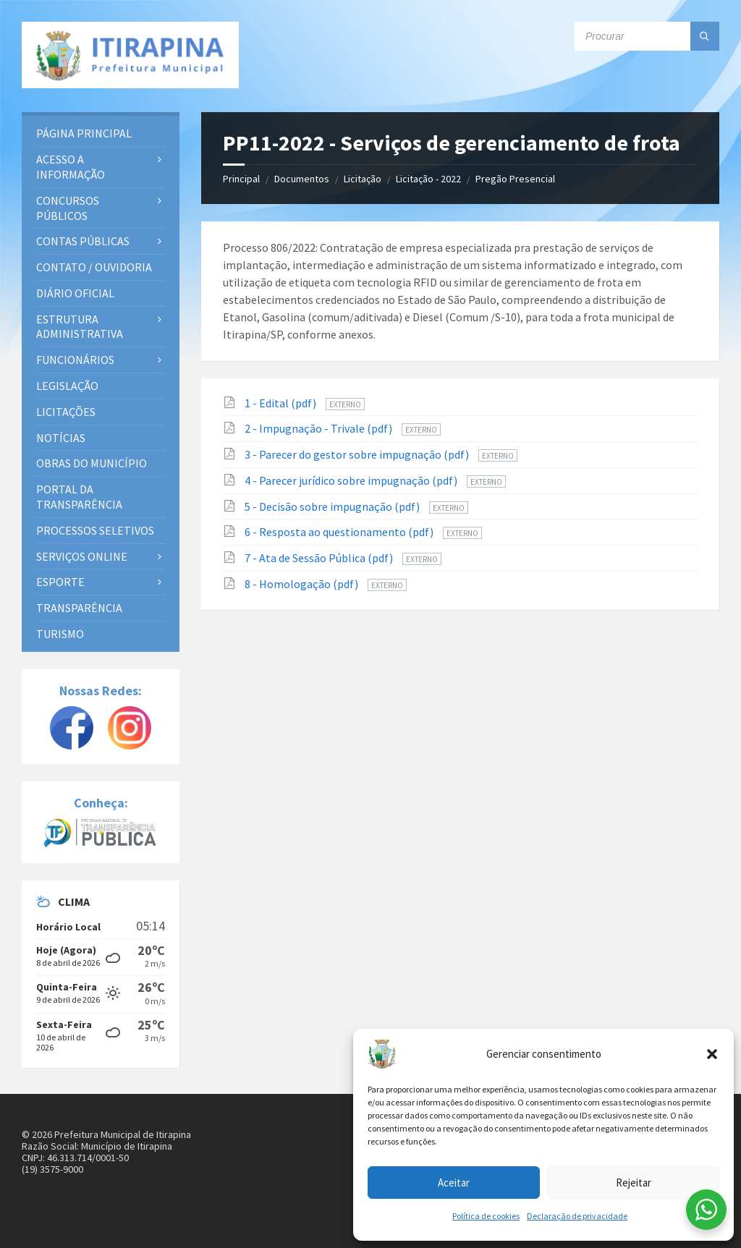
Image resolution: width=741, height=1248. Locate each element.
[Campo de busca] (647, 36)
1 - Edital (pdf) (281, 403)
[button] (712, 1054)
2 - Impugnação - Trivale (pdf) (319, 428)
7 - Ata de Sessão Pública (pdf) (320, 558)
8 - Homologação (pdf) (302, 584)
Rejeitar (633, 1182)
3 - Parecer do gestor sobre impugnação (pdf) (358, 454)
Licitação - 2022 (428, 178)
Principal (241, 178)
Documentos (301, 178)
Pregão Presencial (515, 178)
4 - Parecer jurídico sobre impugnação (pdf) (352, 480)
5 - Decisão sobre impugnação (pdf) (333, 506)
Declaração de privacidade (577, 1215)
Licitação (362, 178)
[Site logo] (130, 55)
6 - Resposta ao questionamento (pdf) (340, 532)
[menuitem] (100, 133)
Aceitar (454, 1182)
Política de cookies (486, 1215)
